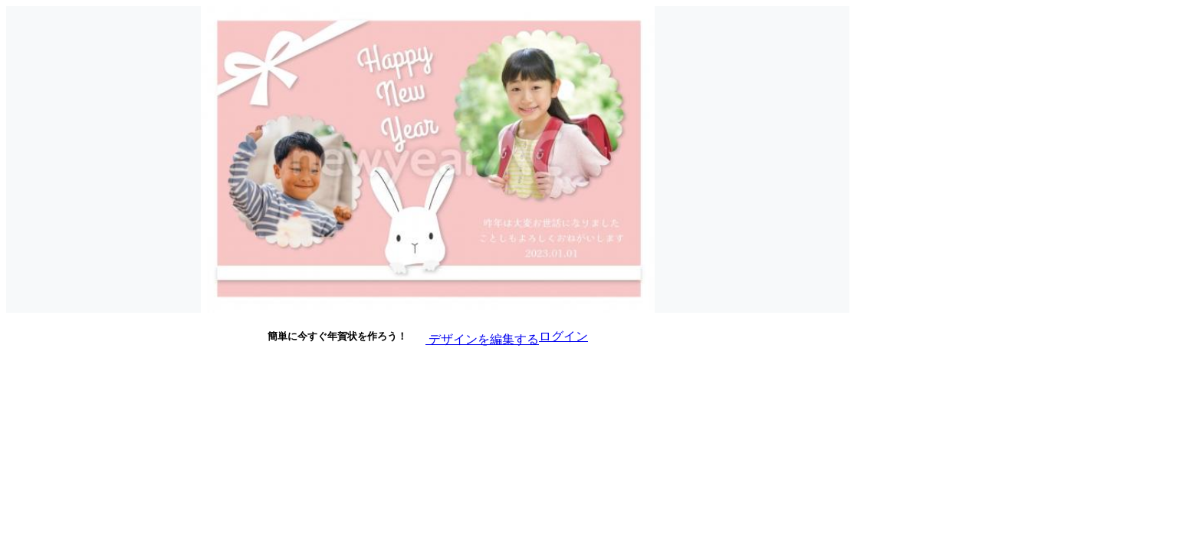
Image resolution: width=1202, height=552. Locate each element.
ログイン (563, 336)
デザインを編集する (473, 335)
